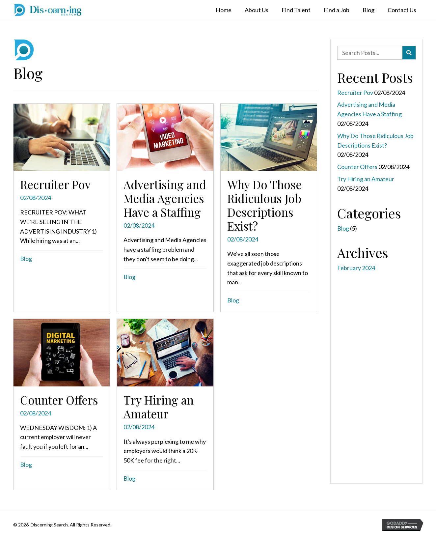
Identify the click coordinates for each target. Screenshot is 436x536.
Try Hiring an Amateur (365, 179)
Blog (26, 258)
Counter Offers (357, 166)
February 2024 (356, 267)
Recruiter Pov (355, 92)
